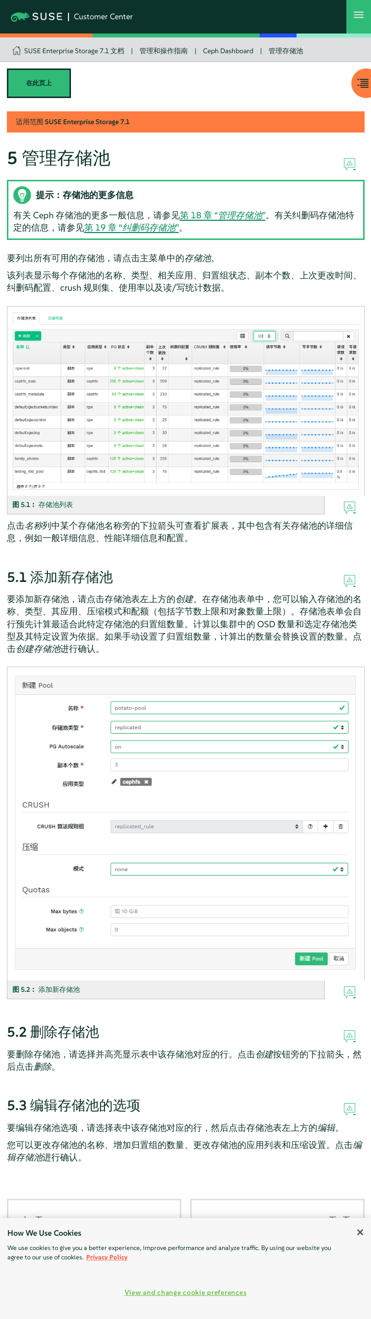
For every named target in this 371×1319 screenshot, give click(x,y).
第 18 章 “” (223, 215)
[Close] (360, 1232)
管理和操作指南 (163, 50)
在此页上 (39, 83)
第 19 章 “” (131, 227)
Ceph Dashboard (228, 50)
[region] (185, 1268)
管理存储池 (286, 50)
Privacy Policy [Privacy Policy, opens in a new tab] (107, 1257)
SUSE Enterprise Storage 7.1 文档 (74, 50)
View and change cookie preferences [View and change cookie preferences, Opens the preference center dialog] (185, 1292)
